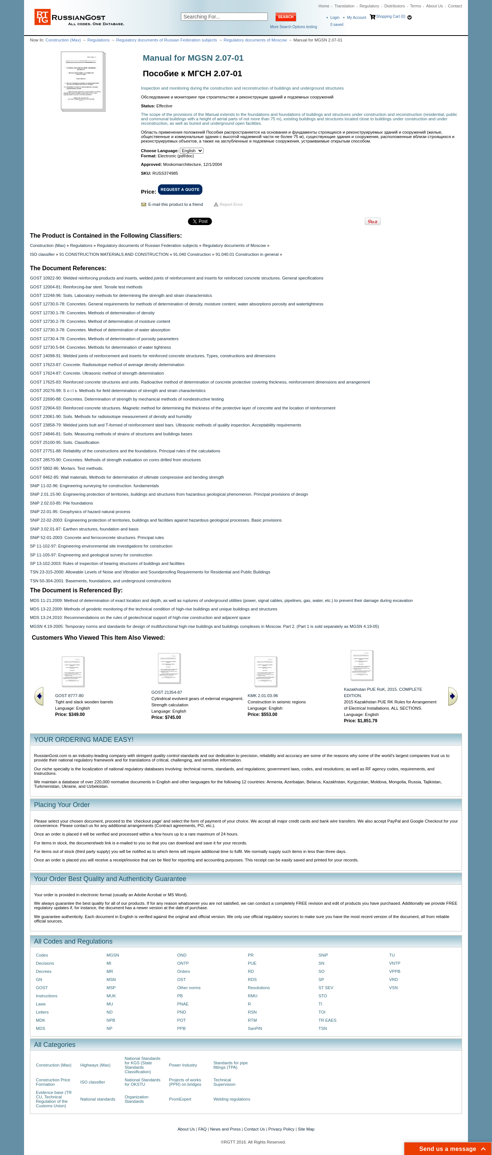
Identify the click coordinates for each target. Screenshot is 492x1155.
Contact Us (254, 1129)
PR (251, 955)
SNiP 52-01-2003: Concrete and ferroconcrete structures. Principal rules (97, 537)
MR (110, 971)
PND (181, 1012)
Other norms (188, 987)
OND (181, 955)
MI (109, 963)
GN (39, 979)
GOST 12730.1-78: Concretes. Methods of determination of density (92, 313)
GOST (42, 987)
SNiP (323, 955)
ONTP (183, 963)
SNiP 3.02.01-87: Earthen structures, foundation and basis (84, 529)
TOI (322, 1012)
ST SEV (326, 987)
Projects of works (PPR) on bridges (185, 1082)
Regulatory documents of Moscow (255, 40)
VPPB (394, 971)
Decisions (45, 963)
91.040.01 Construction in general (247, 254)
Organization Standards (136, 1099)
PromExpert (180, 1099)
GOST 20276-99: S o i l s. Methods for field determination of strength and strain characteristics (118, 390)
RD (251, 971)
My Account (356, 18)
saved (336, 25)
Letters (42, 1012)
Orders (183, 971)
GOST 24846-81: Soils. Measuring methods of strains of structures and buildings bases (111, 434)
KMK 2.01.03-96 (263, 695)
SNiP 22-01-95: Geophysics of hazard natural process (80, 511)
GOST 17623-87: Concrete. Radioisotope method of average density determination (107, 364)
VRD (393, 979)
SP (321, 979)
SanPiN (255, 1028)
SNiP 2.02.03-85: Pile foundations (61, 503)
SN (321, 963)
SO (321, 971)
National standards (97, 1099)
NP (109, 1028)
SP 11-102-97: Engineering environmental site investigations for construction (101, 546)
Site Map (306, 1129)
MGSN (113, 955)
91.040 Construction (192, 254)
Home (324, 6)
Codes (42, 955)
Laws (41, 1004)
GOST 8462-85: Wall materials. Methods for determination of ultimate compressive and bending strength (127, 477)
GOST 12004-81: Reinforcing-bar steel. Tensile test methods (86, 287)
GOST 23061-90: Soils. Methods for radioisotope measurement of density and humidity (111, 416)
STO (323, 996)
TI (320, 1004)
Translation (344, 6)
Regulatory (369, 6)
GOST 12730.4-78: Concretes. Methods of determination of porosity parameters (104, 339)
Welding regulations (231, 1099)
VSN (393, 987)
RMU (252, 996)
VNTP (394, 963)
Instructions (46, 996)
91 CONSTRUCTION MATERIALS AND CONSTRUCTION (114, 254)
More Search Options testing (293, 27)
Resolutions (259, 987)
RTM (252, 1020)
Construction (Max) (63, 40)
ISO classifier (42, 254)
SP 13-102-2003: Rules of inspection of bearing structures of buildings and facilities (107, 563)
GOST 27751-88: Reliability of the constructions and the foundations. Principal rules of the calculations (125, 451)
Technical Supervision (224, 1082)
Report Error (231, 204)
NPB (111, 1020)
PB (180, 996)
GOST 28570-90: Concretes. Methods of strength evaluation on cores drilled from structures (115, 460)
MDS (40, 1028)
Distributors (394, 6)
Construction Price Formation (53, 1082)
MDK (40, 1020)
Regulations (98, 40)
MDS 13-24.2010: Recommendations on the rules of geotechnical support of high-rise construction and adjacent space (140, 617)
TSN (323, 1028)
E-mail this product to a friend (175, 204)
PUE (252, 963)
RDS (252, 979)
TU (392, 955)
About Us (434, 6)
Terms (415, 6)
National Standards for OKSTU (143, 1082)
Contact (455, 6)
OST (181, 979)
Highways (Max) (95, 1065)
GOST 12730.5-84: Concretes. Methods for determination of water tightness (100, 347)
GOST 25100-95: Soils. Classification (64, 442)
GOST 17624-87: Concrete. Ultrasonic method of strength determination (97, 373)
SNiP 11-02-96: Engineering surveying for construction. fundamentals (94, 485)
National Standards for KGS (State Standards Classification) (143, 1065)
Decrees (43, 971)
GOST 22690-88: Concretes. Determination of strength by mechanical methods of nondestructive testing (127, 399)
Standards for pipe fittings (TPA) (230, 1065)
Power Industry (183, 1065)
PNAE (183, 1004)
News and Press (225, 1129)
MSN (111, 979)
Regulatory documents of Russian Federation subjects (166, 40)
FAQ (202, 1129)
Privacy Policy (281, 1129)
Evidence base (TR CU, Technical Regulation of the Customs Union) (54, 1099)
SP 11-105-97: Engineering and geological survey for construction (91, 555)
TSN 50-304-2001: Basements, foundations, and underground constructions (100, 581)
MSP (111, 987)
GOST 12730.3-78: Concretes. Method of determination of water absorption (100, 330)
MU (110, 1004)
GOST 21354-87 (166, 692)
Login (334, 18)
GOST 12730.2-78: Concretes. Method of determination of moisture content (100, 321)
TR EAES (328, 1020)
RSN (252, 1012)
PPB (181, 1028)
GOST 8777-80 (69, 695)
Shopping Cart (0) (390, 16)
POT (181, 1020)
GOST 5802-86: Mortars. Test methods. (66, 468)
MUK (111, 996)
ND (109, 1012)
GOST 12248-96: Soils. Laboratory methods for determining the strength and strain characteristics (121, 295)
